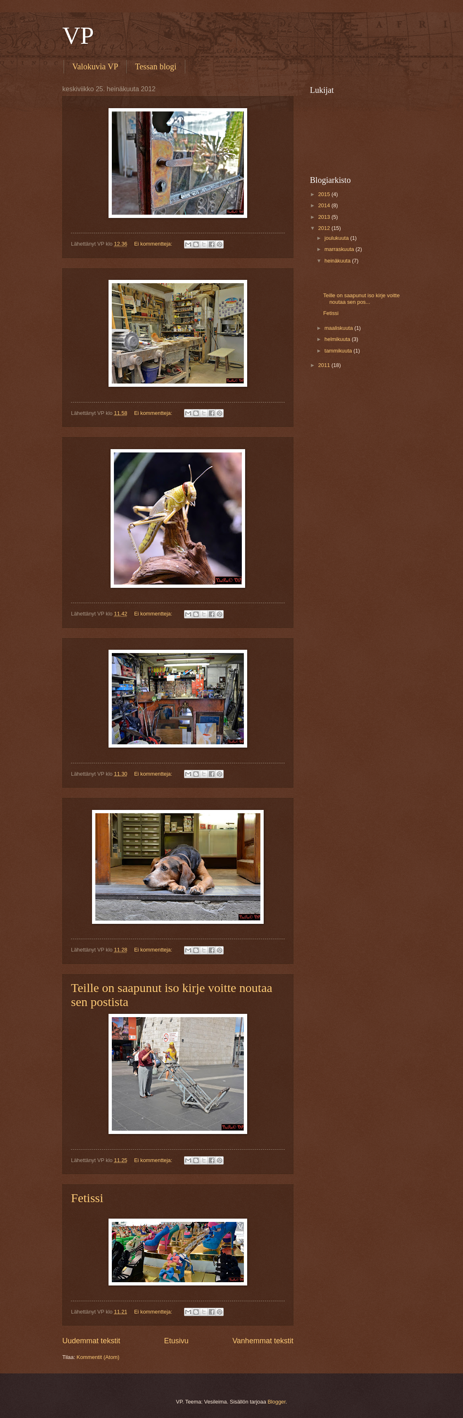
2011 (324, 365)
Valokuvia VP (95, 66)
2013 (324, 217)
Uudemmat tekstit (91, 1341)
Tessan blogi (155, 66)
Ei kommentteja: (154, 244)
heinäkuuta (338, 261)
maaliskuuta (339, 328)
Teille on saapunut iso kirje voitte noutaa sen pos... (361, 298)
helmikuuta (338, 339)
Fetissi (87, 1198)
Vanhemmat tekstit (262, 1341)
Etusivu (176, 1341)
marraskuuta (339, 249)
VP (78, 35)
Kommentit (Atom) (98, 1357)
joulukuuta (337, 238)
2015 (324, 194)
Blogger (276, 1402)
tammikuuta (338, 351)
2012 (324, 228)
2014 (324, 205)
